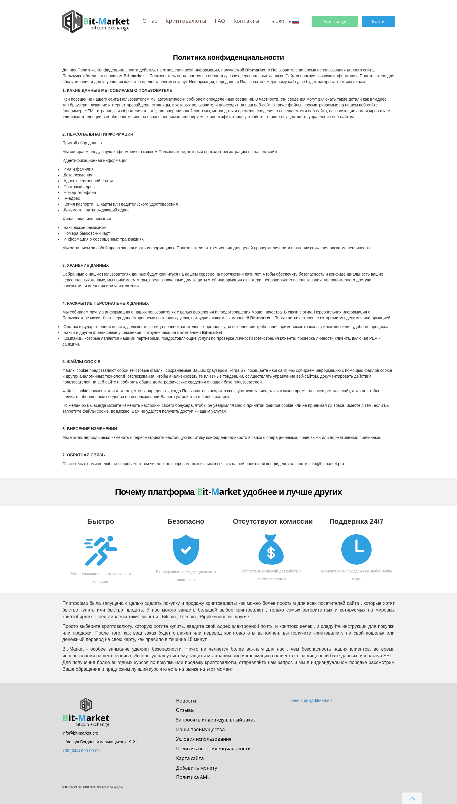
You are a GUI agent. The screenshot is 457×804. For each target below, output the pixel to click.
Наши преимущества (200, 729)
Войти (378, 21)
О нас (150, 20)
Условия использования (203, 739)
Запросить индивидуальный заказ (216, 720)
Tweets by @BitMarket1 (311, 700)
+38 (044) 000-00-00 (81, 750)
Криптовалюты (186, 20)
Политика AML (193, 777)
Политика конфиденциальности (213, 748)
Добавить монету (196, 768)
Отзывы (185, 710)
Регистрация (334, 21)
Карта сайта (190, 758)
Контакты (246, 20)
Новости (186, 701)
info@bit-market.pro (80, 733)
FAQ (220, 20)
